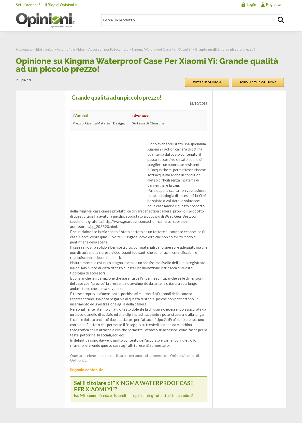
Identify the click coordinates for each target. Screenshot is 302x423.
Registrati (274, 4)
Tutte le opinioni (207, 82)
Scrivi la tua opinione (257, 82)
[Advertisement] (107, 172)
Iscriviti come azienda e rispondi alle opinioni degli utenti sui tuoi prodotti (138, 389)
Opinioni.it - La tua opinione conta (54, 20)
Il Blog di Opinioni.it (61, 4)
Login (251, 4)
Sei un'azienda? (28, 4)
